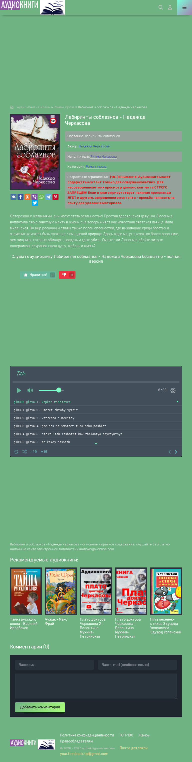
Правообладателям (76, 741)
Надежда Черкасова (94, 146)
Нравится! (39, 274)
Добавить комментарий (40, 707)
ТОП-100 (126, 735)
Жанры (144, 735)
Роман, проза (96, 166)
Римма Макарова (103, 156)
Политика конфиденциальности (87, 735)
